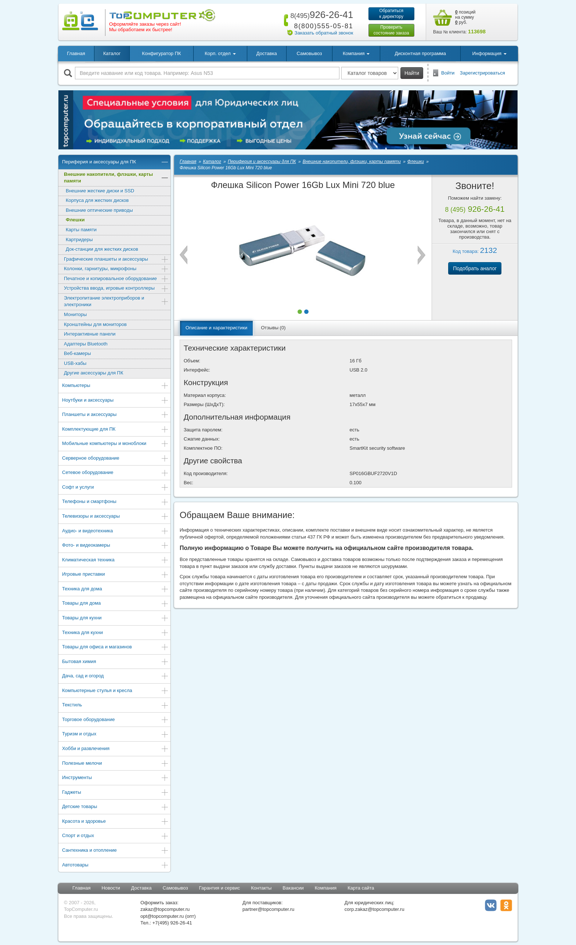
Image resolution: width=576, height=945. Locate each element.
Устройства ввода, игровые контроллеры (116, 288)
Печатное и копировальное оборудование (116, 279)
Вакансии (292, 888)
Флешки (75, 219)
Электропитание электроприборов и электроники (116, 301)
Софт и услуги (115, 487)
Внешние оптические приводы (99, 210)
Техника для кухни (115, 633)
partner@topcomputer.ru (268, 909)
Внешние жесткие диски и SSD (100, 190)
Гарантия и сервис (219, 888)
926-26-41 (320, 14)
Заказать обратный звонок (324, 33)
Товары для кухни (115, 618)
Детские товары (115, 807)
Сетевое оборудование (115, 473)
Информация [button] (489, 53)
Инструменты (115, 778)
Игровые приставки (115, 574)
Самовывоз (309, 53)
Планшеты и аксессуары (115, 415)
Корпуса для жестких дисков (97, 200)
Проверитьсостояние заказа (391, 30)
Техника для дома (115, 589)
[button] (300, 311)
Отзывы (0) (273, 327)
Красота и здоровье (115, 821)
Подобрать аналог (475, 268)
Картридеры (79, 239)
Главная (76, 53)
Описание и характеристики (216, 327)
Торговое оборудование (115, 720)
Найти (411, 73)
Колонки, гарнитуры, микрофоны (116, 269)
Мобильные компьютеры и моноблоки (115, 444)
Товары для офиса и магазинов (115, 647)
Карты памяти (81, 229)
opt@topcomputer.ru (162, 916)
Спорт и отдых (115, 836)
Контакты (261, 888)
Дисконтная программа (420, 53)
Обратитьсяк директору (391, 13)
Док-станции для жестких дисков (102, 249)
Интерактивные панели (89, 334)
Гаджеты (115, 792)
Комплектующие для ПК (115, 429)
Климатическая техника (115, 560)
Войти (447, 73)
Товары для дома (115, 603)
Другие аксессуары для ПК (93, 373)
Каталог (111, 53)
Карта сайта (361, 888)
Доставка (266, 53)
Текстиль (115, 705)
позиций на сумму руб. (465, 17)
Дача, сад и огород (115, 676)
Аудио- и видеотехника (115, 531)
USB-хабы (75, 363)
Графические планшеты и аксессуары (116, 259)
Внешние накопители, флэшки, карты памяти (116, 177)
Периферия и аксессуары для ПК (115, 162)
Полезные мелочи (115, 763)
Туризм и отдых (115, 734)
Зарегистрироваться (482, 73)
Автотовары (115, 865)
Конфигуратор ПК (161, 53)
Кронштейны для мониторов (95, 324)
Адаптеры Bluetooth (86, 344)
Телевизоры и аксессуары (115, 516)
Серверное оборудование (115, 458)
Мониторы (75, 314)
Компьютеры (115, 386)
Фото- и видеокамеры (115, 545)
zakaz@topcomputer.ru (165, 909)
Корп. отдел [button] (220, 53)
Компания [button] (356, 53)
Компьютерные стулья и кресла (115, 691)
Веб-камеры (77, 353)
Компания (326, 888)
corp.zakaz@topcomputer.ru (374, 909)
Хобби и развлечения (115, 749)
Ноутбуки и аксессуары (115, 400)
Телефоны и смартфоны (115, 502)
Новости (110, 888)
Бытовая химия (115, 662)
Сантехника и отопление (115, 850)
